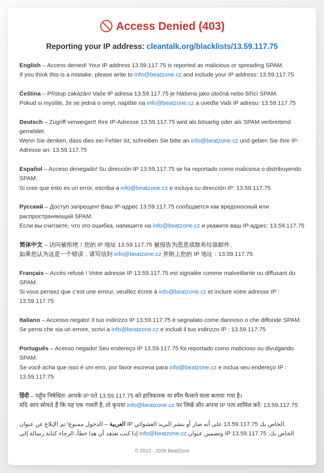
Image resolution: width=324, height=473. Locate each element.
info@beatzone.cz (158, 74)
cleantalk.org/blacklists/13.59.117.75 (212, 46)
